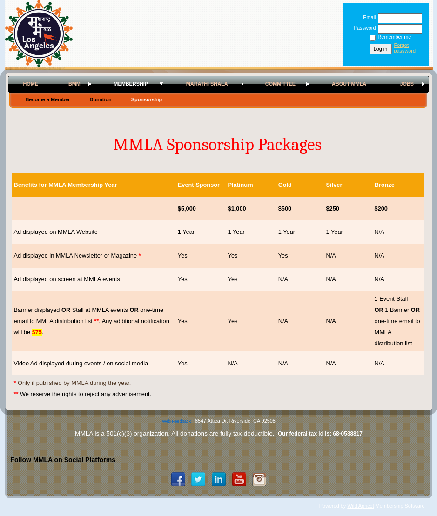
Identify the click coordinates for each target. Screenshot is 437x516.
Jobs (407, 83)
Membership (131, 83)
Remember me (394, 37)
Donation (101, 99)
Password (363, 28)
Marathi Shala (207, 83)
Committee (280, 83)
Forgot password (405, 47)
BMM (74, 83)
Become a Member (48, 99)
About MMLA (349, 83)
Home (30, 83)
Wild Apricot (360, 506)
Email (368, 17)
